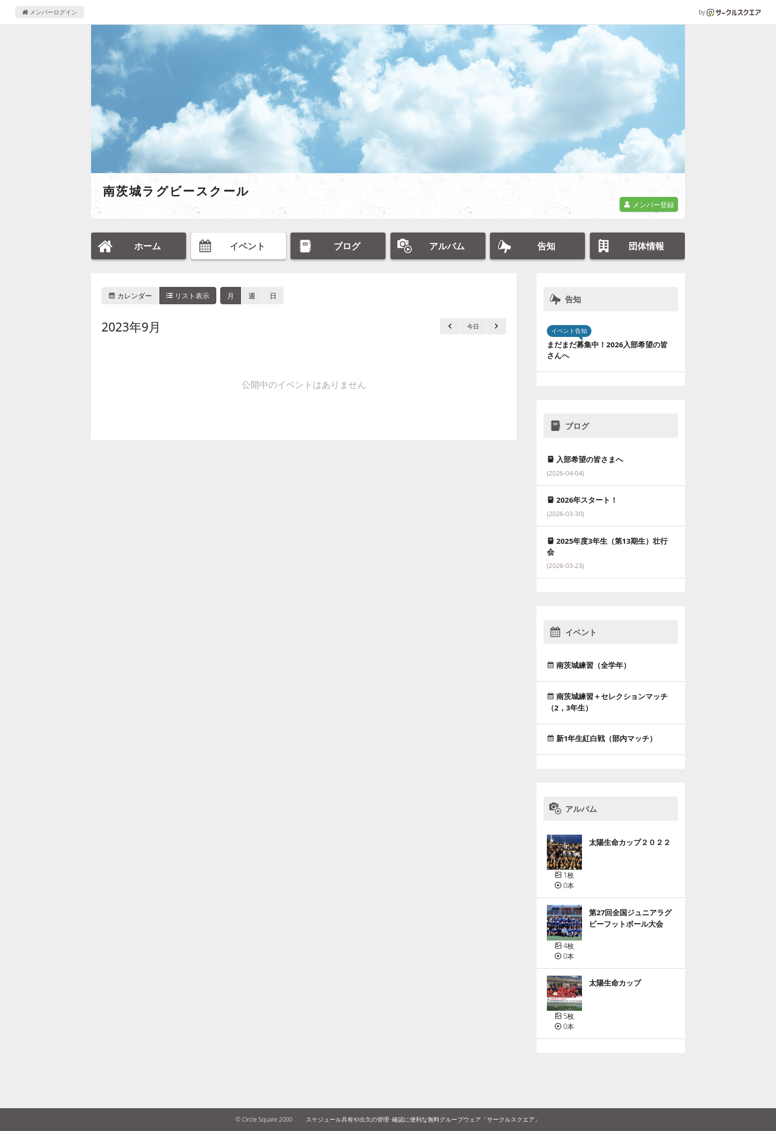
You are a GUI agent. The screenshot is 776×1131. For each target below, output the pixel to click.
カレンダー (130, 295)
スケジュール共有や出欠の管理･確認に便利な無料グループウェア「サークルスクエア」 (423, 1119)
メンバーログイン (49, 12)
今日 (473, 326)
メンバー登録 (649, 204)
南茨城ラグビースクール (176, 191)
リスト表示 (188, 295)
